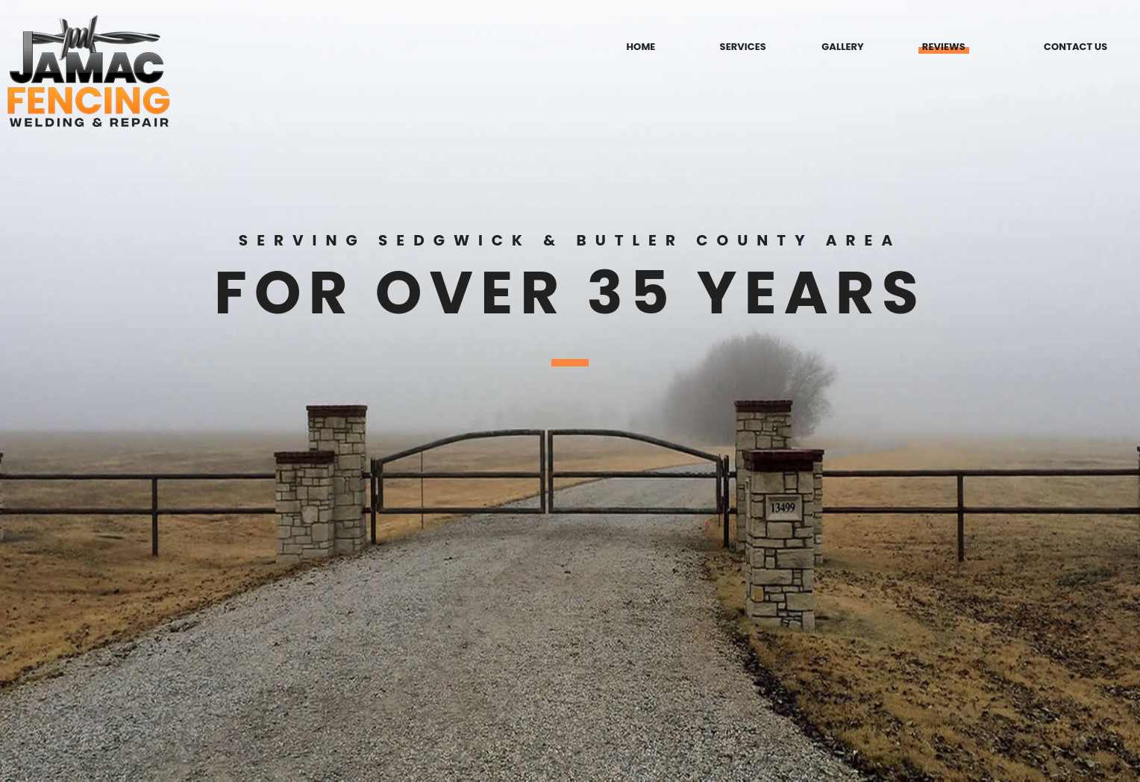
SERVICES (743, 47)
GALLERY (842, 47)
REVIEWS (943, 47)
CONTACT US (1075, 47)
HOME (641, 47)
